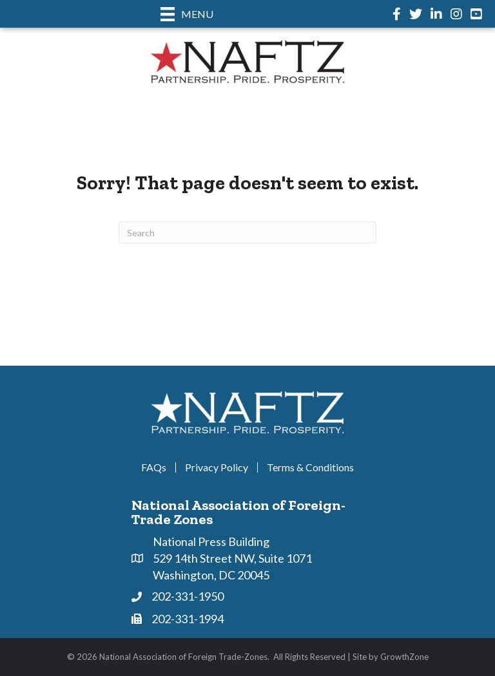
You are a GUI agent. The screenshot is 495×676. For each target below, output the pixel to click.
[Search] (247, 232)
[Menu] (187, 14)
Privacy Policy (216, 467)
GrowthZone (404, 657)
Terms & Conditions (310, 467)
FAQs (153, 467)
